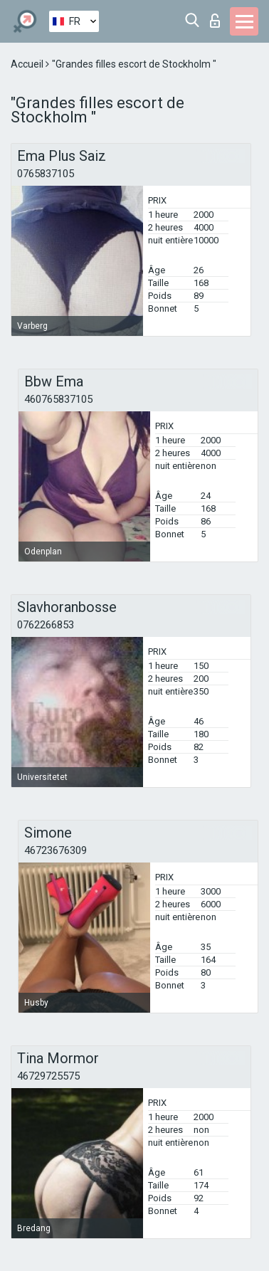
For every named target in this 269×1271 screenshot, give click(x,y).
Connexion (215, 20)
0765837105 (45, 173)
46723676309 (55, 850)
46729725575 (48, 1076)
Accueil (28, 64)
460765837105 (58, 399)
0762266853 (45, 624)
